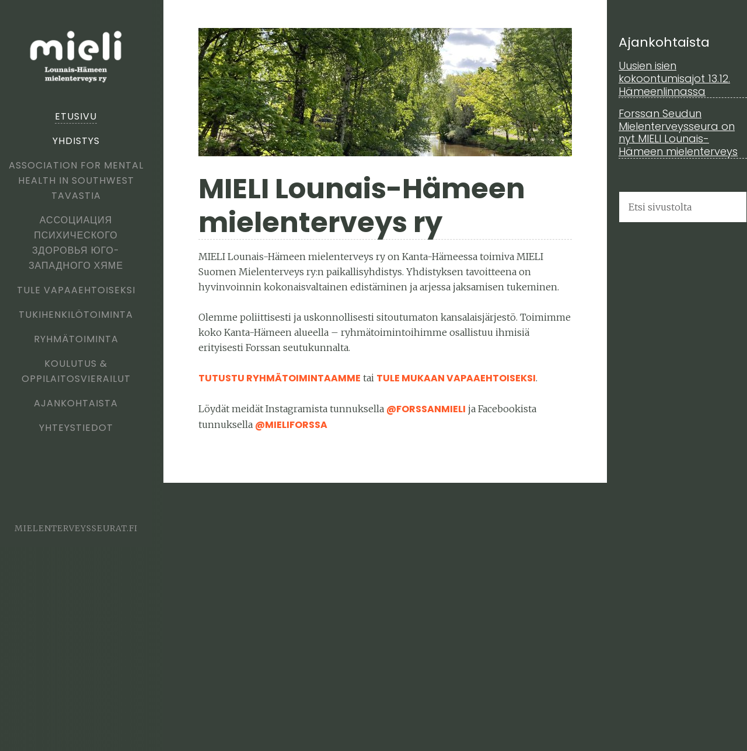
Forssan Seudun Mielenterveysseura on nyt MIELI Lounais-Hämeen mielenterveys (678, 132)
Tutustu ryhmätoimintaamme (279, 378)
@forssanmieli (426, 409)
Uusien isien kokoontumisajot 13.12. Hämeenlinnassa (674, 78)
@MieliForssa (291, 424)
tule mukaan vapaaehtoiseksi (456, 378)
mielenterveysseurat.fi (76, 528)
